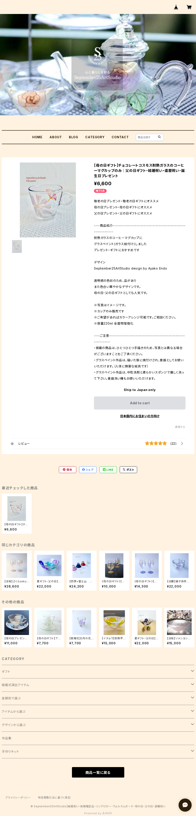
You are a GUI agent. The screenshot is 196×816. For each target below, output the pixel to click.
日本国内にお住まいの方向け (139, 416)
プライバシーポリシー (18, 797)
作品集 (6, 738)
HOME (37, 137)
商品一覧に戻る (98, 772)
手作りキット (10, 751)
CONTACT (120, 137)
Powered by (98, 813)
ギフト (6, 671)
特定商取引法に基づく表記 (54, 797)
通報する (180, 427)
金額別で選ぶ (11, 698)
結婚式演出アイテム (15, 685)
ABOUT (55, 137)
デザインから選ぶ (14, 725)
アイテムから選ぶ (13, 711)
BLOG (73, 137)
